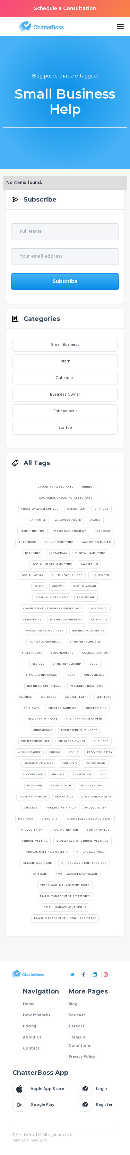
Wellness (49, 697)
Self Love (104, 697)
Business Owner (65, 394)
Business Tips (92, 786)
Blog (73, 1004)
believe (38, 664)
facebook (102, 531)
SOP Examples (98, 830)
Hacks (71, 675)
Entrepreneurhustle (85, 642)
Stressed (69, 763)
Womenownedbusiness (45, 631)
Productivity (95, 808)
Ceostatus (99, 620)
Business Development (84, 719)
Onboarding (43, 730)
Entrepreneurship (67, 664)
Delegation (99, 609)
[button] (120, 27)
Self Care (32, 708)
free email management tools (65, 885)
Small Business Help (52, 597)
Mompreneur (96, 763)
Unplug (55, 752)
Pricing (29, 1026)
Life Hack (25, 819)
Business (101, 741)
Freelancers (32, 653)
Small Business (65, 344)
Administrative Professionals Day (52, 609)
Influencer (100, 575)
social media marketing (52, 564)
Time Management (96, 797)
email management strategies (65, 896)
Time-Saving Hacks (41, 675)
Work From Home (33, 797)
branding (33, 553)
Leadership (86, 597)
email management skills (65, 907)
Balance (25, 697)
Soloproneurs (62, 653)
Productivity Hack (62, 808)
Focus (74, 752)
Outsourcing (94, 675)
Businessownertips (66, 620)
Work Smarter (29, 752)
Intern (65, 361)
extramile (38, 520)
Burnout (58, 775)
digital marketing (90, 553)
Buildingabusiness (67, 575)
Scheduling (82, 775)
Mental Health (76, 697)
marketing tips (32, 531)
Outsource (65, 378)
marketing (89, 564)
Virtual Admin (84, 586)
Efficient (49, 819)
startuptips (32, 620)
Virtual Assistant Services (84, 863)
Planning (34, 786)
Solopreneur (33, 775)
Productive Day (100, 752)
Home (28, 1004)
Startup (65, 427)
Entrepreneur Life (35, 741)
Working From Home (86, 686)
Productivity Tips (39, 763)
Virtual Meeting (35, 841)
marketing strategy (70, 531)
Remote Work (61, 786)
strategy (101, 509)
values (95, 520)
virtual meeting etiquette (47, 852)
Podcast (77, 1015)
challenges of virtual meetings (83, 841)
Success (31, 808)
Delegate (40, 874)
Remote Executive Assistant (89, 819)
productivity (31, 830)
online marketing (59, 542)
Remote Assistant (38, 863)
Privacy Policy (82, 1056)
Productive (64, 797)
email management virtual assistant (65, 918)
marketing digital (97, 542)
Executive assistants (55, 487)
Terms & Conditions (80, 1041)
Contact (31, 1048)
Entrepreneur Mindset (79, 730)
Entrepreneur (65, 411)
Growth (58, 586)
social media (32, 575)
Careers (76, 1026)
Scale (39, 586)
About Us (32, 1037)
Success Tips (96, 708)
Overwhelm (76, 509)
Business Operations (44, 686)
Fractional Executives (40, 509)
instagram (58, 553)
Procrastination (64, 830)
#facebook (27, 542)
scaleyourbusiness (45, 642)
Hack (103, 775)
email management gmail (77, 874)
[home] (55, 26)
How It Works (36, 1015)
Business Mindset (42, 719)
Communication (95, 653)
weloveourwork (68, 520)
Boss (94, 664)
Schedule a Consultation (65, 8)
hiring (87, 487)
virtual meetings (90, 852)
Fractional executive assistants (65, 498)
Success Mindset (62, 708)
